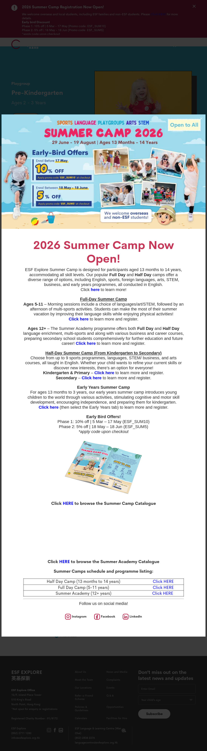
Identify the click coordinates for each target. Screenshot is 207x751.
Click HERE (162, 593)
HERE (68, 503)
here (95, 289)
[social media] (76, 617)
